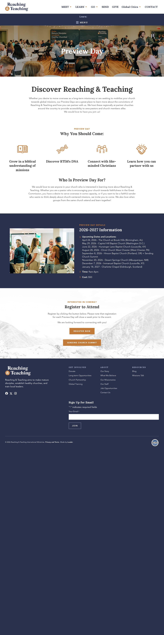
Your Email (74, 411)
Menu (83, 22)
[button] (6, 393)
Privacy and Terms (52, 442)
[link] (67, 7)
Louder (70, 442)
